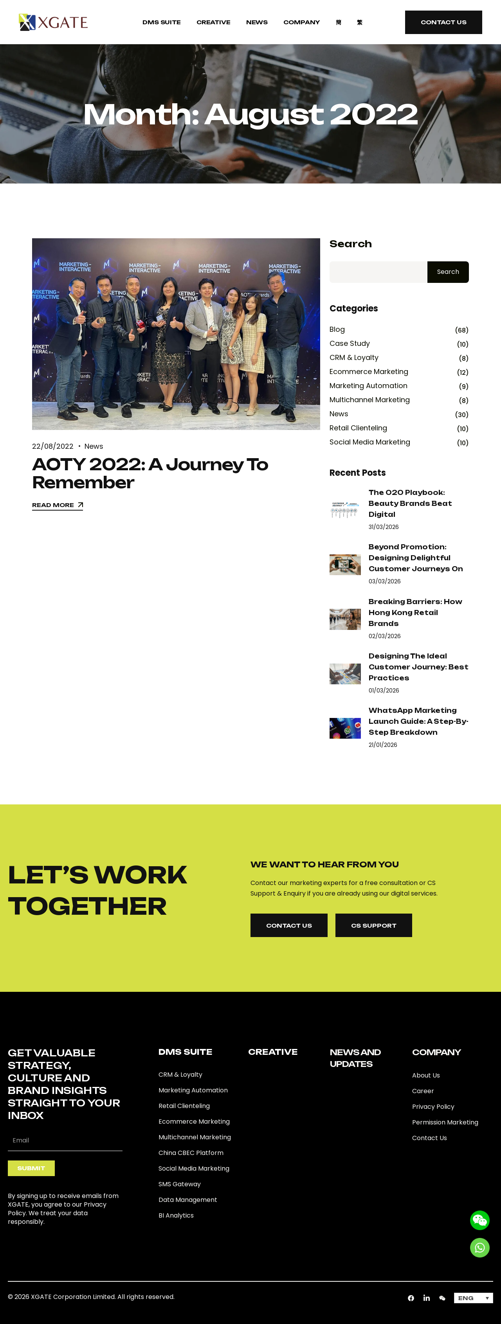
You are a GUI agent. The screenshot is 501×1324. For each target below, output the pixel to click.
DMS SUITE (161, 22)
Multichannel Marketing (370, 400)
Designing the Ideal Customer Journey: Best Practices (419, 667)
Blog (337, 329)
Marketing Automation (368, 385)
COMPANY (301, 22)
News (94, 446)
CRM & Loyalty (354, 357)
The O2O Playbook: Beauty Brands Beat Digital (410, 503)
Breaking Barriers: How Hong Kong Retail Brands (415, 613)
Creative (213, 22)
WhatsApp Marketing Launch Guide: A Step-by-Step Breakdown (419, 721)
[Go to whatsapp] (480, 1247)
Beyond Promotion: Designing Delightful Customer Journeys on (416, 558)
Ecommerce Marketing (369, 371)
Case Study (350, 343)
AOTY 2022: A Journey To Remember (150, 473)
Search (351, 244)
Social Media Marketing (370, 442)
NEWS (257, 22)
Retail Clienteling (358, 428)
